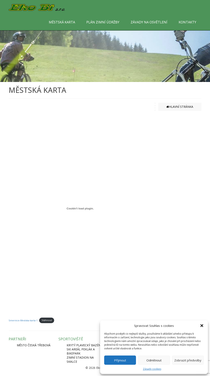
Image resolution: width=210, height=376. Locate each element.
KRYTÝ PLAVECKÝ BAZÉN (84, 345)
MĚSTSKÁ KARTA (62, 22)
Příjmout (120, 360)
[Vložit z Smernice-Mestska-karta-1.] (80, 209)
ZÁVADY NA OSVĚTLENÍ (149, 22)
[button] (202, 326)
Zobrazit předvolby (187, 360)
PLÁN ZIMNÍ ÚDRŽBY (102, 22)
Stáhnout (47, 320)
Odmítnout (154, 360)
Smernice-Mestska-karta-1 (23, 320)
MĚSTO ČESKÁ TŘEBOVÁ (33, 345)
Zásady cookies (152, 369)
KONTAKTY (187, 22)
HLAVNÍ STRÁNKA (179, 107)
